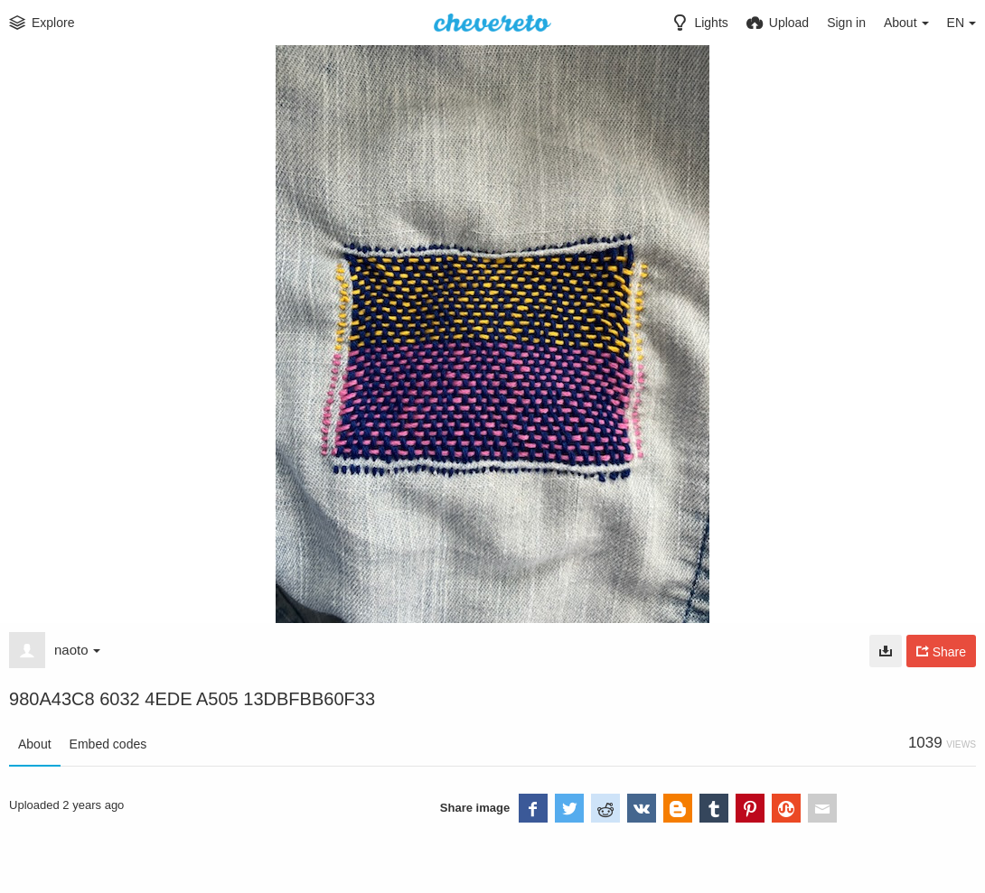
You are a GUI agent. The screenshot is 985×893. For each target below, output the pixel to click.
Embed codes (108, 744)
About (35, 744)
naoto (77, 649)
